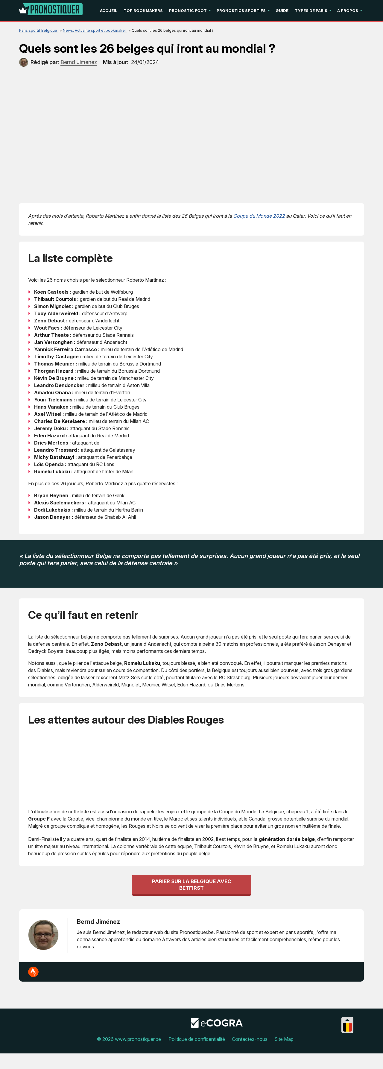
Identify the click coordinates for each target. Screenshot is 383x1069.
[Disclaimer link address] (217, 1041)
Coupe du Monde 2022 (259, 216)
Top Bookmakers (143, 10)
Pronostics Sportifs (241, 10)
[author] (23, 62)
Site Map (284, 1055)
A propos (347, 10)
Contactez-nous (250, 1055)
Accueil (108, 10)
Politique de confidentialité (196, 1055)
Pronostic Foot (188, 10)
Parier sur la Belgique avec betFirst (191, 900)
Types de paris (311, 10)
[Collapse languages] (347, 1035)
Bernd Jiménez (98, 937)
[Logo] (51, 10)
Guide (282, 10)
